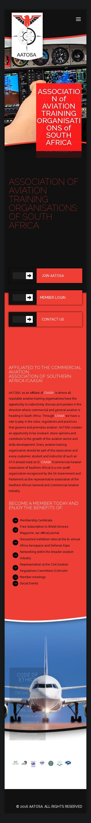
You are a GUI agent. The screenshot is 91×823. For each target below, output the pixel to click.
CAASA (34, 380)
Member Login (53, 297)
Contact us (53, 319)
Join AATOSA (53, 276)
